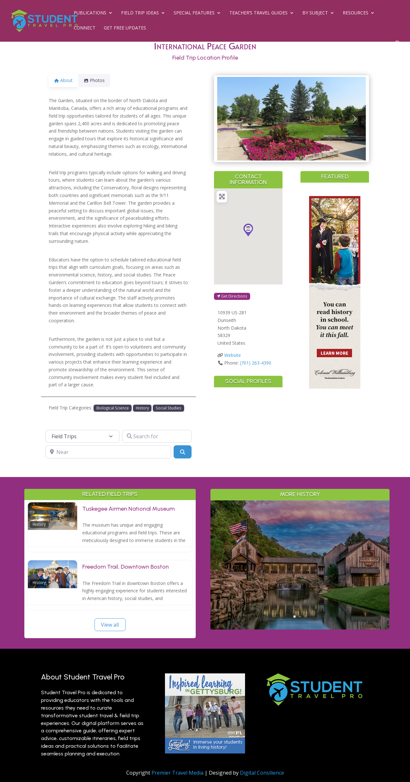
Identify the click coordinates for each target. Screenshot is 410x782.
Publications (90, 13)
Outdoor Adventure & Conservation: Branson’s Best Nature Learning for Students (300, 551)
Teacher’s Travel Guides (258, 13)
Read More (300, 606)
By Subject (315, 13)
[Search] (183, 451)
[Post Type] (82, 436)
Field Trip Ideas (140, 13)
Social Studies (168, 407)
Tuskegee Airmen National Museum (128, 508)
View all (110, 624)
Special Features (194, 13)
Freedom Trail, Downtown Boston (125, 566)
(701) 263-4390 (255, 363)
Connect (84, 28)
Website (232, 355)
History (142, 407)
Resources (355, 13)
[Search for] (157, 436)
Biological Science (112, 407)
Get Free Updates (125, 28)
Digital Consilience (262, 772)
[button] (228, 119)
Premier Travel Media (177, 772)
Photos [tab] (98, 80)
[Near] (108, 451)
